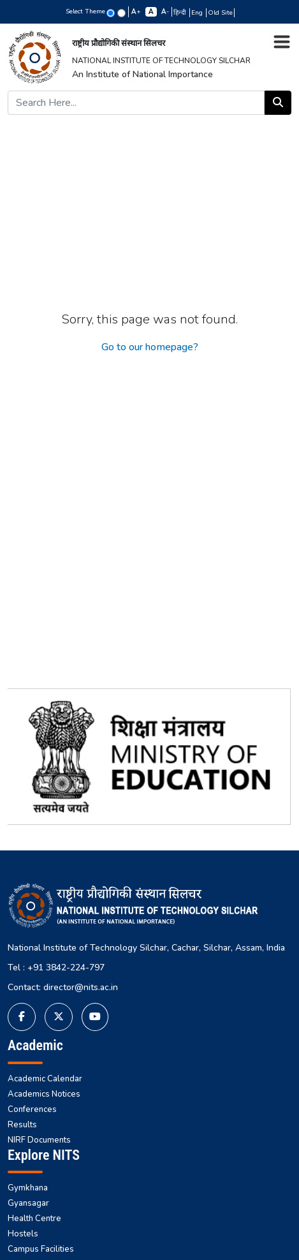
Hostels (23, 1234)
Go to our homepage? (149, 347)
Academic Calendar (45, 1079)
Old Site (220, 12)
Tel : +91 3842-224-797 (56, 967)
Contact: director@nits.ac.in (63, 987)
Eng (198, 12)
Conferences (32, 1109)
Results (22, 1124)
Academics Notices (44, 1094)
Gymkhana (28, 1188)
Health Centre (34, 1218)
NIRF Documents (39, 1140)
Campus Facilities (41, 1249)
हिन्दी (180, 12)
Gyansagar (28, 1203)
